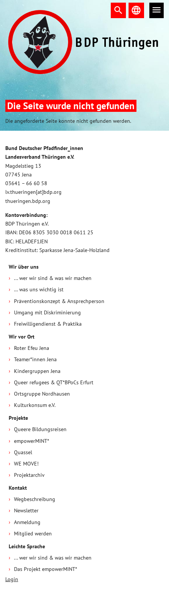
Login (11, 579)
